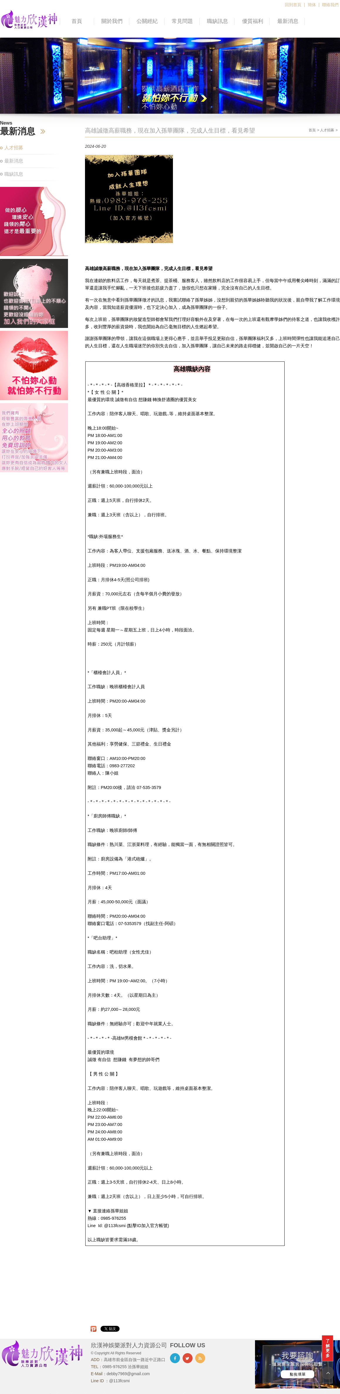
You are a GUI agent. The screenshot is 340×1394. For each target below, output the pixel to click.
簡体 (312, 4)
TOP (328, 1373)
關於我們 (112, 21)
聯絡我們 (330, 4)
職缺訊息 (217, 21)
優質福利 (252, 21)
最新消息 (287, 21)
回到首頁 (293, 4)
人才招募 (13, 147)
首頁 (77, 21)
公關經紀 (147, 21)
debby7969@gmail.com (128, 1373)
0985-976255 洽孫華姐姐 (125, 1366)
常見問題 (182, 21)
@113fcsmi (119, 1380)
